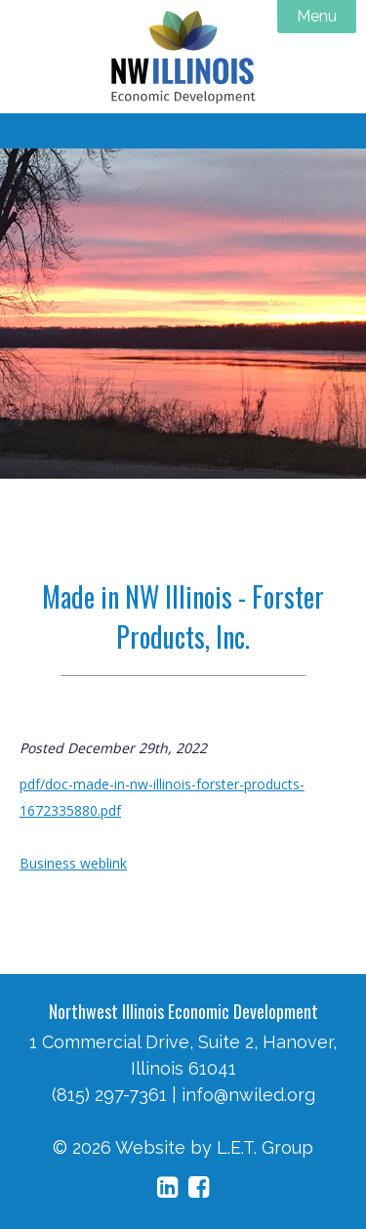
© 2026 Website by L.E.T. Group (183, 1147)
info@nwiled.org (248, 1094)
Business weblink (73, 863)
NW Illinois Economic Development (183, 57)
